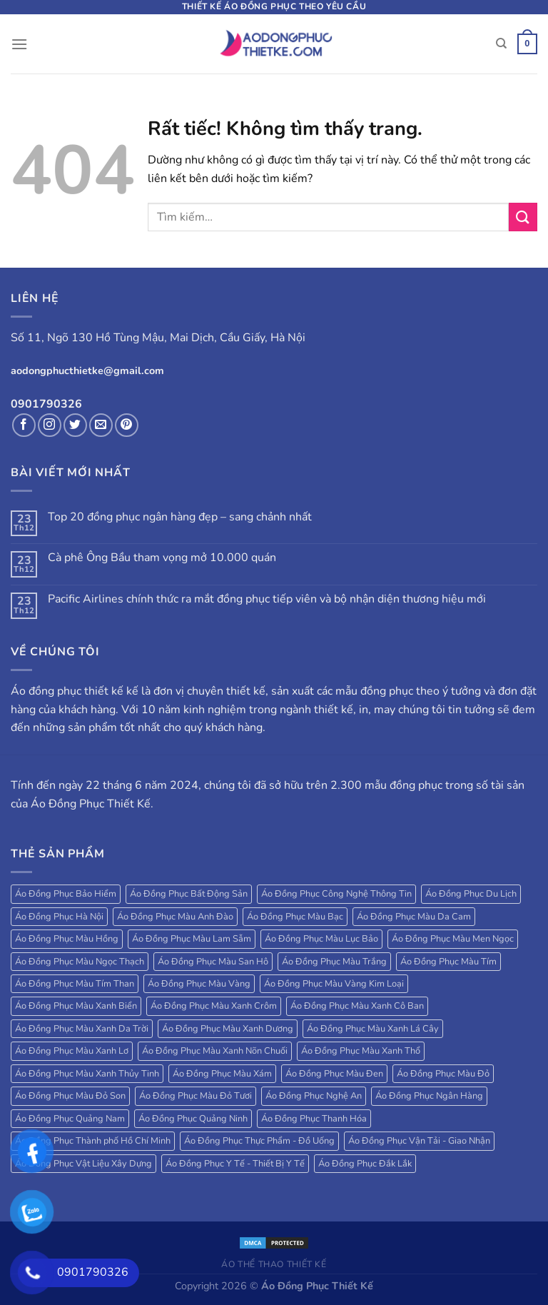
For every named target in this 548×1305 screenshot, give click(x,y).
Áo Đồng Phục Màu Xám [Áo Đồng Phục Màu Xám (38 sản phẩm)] (222, 1073)
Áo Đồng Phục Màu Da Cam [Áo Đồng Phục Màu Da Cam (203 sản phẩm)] (414, 916)
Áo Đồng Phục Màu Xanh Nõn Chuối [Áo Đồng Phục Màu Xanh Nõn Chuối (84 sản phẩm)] (215, 1050)
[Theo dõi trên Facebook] (24, 425)
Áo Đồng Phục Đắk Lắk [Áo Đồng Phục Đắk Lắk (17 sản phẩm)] (365, 1163)
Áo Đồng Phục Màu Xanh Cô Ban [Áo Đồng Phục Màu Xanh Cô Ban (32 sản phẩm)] (357, 1005)
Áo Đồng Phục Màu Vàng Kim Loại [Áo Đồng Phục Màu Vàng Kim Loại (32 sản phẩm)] (334, 983)
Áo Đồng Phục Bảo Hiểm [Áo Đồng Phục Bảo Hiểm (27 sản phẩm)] (65, 893)
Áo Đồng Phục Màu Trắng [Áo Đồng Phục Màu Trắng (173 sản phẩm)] (334, 961)
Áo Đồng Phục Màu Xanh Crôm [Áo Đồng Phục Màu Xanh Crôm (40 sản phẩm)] (214, 1005)
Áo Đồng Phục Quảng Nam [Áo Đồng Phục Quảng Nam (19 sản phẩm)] (70, 1118)
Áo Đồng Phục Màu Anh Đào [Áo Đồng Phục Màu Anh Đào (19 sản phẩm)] (175, 916)
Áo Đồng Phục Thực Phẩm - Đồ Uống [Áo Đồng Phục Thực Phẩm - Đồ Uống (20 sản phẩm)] (259, 1140)
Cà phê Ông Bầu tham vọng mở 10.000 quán (162, 558)
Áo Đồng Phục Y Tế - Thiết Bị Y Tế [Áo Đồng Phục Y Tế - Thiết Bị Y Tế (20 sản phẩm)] (235, 1163)
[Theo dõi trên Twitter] (75, 425)
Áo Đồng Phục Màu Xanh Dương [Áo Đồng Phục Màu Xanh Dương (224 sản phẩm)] (227, 1028)
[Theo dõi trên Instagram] (49, 425)
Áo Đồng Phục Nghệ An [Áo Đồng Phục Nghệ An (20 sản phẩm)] (313, 1095)
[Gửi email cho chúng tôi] (101, 425)
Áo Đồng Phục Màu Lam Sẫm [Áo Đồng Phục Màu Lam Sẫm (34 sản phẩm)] (191, 938)
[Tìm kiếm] (501, 43)
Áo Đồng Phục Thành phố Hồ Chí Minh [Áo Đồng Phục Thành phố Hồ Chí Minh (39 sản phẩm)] (93, 1140)
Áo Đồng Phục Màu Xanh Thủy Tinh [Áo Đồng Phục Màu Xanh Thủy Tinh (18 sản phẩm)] (87, 1073)
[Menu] (19, 43)
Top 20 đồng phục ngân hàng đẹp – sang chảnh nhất (180, 517)
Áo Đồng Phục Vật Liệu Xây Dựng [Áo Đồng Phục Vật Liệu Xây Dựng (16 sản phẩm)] (83, 1163)
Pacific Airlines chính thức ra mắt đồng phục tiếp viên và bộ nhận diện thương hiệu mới (267, 599)
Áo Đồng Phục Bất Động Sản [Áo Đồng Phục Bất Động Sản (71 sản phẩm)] (189, 893)
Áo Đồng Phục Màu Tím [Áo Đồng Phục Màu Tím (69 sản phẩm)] (448, 961)
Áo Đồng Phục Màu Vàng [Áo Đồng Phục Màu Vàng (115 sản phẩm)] (199, 983)
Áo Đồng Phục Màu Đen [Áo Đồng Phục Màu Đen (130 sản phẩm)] (334, 1073)
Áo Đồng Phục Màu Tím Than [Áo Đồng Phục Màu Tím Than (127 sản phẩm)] (74, 983)
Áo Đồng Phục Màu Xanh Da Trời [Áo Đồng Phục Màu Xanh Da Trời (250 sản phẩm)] (81, 1028)
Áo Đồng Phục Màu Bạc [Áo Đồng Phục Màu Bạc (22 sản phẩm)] (295, 916)
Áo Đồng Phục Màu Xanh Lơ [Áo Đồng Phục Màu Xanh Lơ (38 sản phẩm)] (71, 1050)
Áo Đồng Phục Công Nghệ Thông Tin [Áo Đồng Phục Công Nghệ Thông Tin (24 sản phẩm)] (336, 893)
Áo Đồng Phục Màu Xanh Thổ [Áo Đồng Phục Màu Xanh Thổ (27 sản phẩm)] (360, 1050)
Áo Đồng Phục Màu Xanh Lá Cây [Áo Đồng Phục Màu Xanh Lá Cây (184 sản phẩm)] (373, 1028)
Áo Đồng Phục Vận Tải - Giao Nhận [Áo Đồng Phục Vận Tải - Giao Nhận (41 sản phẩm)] (419, 1140)
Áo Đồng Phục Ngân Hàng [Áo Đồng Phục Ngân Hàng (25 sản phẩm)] (429, 1095)
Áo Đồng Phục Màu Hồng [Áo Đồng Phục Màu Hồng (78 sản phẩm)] (66, 938)
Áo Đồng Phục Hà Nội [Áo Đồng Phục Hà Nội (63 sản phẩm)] (59, 916)
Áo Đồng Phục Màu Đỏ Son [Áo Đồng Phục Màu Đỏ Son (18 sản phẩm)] (70, 1095)
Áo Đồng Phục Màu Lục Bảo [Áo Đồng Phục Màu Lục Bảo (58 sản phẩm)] (321, 938)
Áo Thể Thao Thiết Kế (273, 1264)
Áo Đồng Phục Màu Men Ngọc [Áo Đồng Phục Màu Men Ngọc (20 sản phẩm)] (453, 938)
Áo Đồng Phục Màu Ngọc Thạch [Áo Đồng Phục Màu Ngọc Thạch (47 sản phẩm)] (79, 961)
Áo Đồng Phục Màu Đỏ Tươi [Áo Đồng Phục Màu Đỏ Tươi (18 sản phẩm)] (195, 1095)
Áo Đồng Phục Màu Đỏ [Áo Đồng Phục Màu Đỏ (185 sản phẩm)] (443, 1073)
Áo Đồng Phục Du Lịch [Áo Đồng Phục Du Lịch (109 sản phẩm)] (471, 893)
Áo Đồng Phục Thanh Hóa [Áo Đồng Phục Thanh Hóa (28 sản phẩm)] (314, 1118)
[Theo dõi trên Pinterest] (126, 425)
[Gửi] (523, 217)
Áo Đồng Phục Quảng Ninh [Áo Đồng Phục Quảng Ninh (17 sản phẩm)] (193, 1118)
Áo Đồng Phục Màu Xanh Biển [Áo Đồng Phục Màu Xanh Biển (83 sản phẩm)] (76, 1005)
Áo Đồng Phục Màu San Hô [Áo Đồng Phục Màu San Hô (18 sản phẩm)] (213, 961)
